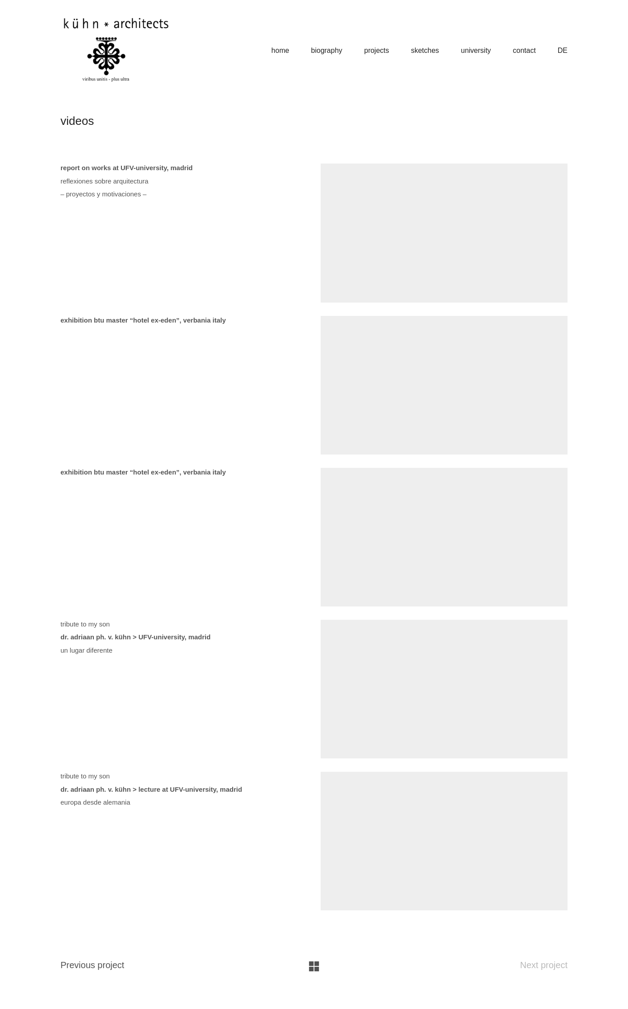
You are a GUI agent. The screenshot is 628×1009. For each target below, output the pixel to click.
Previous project (92, 975)
